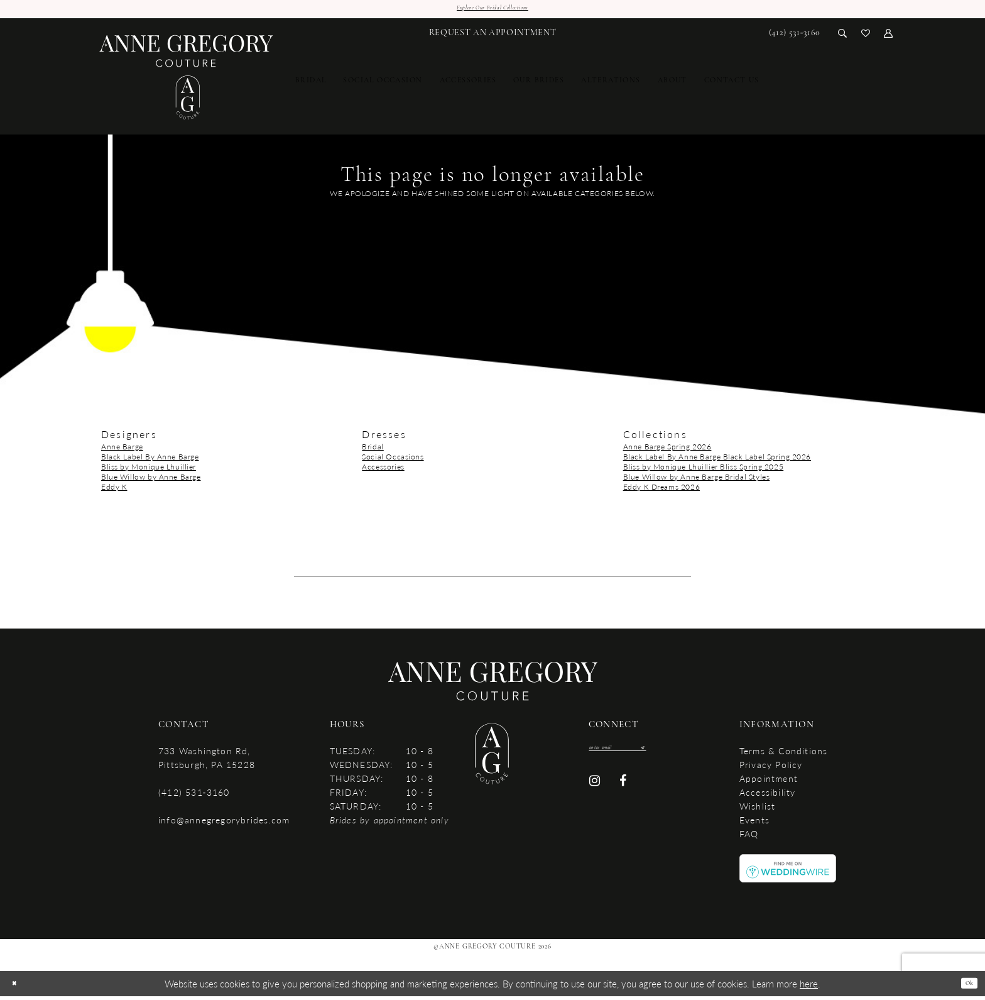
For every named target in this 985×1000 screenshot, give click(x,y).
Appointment (768, 782)
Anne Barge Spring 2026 (667, 450)
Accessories (383, 470)
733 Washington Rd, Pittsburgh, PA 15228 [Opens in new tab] (206, 761)
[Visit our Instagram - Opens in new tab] (595, 790)
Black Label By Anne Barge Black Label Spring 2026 (717, 460)
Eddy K (114, 490)
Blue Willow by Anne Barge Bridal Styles (696, 480)
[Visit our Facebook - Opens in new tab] (623, 790)
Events (754, 823)
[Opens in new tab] (787, 870)
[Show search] (842, 36)
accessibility (767, 795)
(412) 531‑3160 (193, 795)
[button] (888, 36)
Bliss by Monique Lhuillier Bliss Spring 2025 (703, 470)
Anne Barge (122, 450)
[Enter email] (634, 753)
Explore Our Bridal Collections (492, 10)
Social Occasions (392, 460)
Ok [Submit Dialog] (965, 986)
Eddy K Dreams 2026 (661, 490)
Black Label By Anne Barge (150, 460)
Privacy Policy (771, 768)
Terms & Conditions (783, 754)
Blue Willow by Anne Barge (151, 480)
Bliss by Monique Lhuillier (148, 470)
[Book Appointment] (492, 36)
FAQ (749, 837)
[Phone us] (794, 36)
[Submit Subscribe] (672, 753)
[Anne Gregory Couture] (186, 81)
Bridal (372, 450)
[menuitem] (492, 36)
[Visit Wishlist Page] (866, 36)
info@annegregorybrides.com (224, 823)
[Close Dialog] (18, 987)
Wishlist (757, 809)
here (809, 987)
